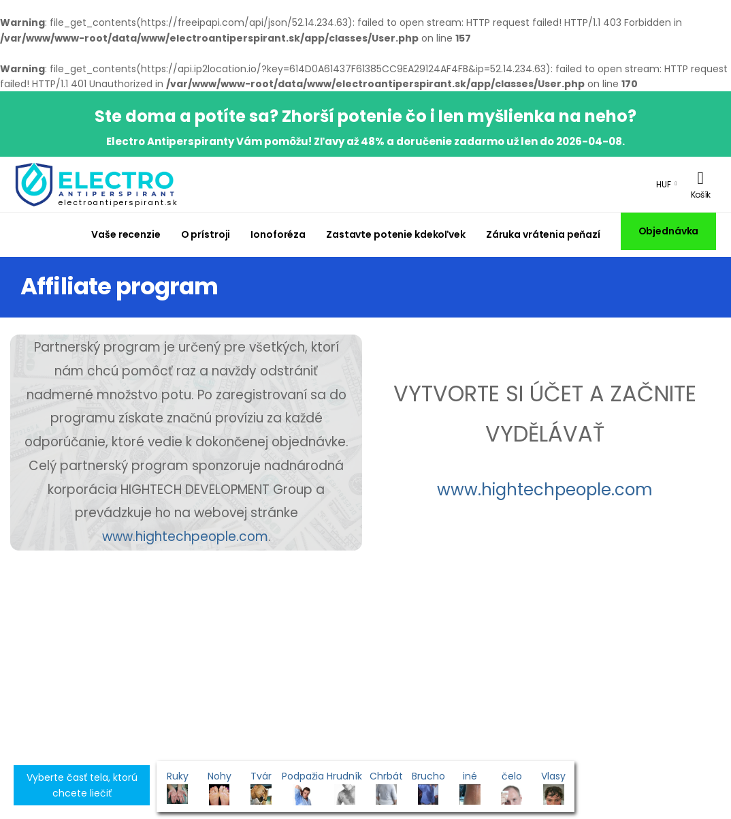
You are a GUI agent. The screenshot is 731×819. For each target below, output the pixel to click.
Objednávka (668, 231)
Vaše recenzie (125, 234)
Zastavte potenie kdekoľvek (396, 234)
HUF (663, 184)
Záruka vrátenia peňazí (543, 234)
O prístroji (206, 234)
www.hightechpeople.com (185, 536)
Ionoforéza (278, 234)
